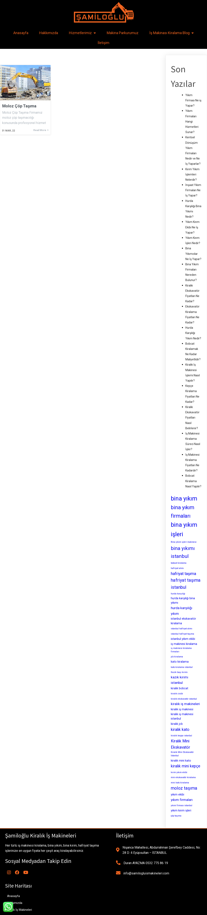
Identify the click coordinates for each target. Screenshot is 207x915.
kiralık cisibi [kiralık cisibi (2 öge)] (177, 693)
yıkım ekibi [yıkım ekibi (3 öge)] (177, 794)
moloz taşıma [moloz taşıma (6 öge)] (184, 788)
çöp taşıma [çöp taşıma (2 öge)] (176, 815)
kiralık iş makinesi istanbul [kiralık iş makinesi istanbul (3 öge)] (182, 716)
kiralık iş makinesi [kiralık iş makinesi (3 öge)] (182, 709)
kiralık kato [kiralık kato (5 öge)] (180, 729)
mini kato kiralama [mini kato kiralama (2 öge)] (180, 782)
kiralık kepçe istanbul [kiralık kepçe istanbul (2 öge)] (181, 735)
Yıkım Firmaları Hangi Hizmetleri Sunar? (192, 121)
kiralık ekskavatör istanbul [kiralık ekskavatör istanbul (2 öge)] (184, 699)
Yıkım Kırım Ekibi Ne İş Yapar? (192, 227)
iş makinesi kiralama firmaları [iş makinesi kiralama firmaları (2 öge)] (181, 650)
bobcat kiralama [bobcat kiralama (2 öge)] (178, 563)
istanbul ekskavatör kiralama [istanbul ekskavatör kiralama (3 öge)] (183, 621)
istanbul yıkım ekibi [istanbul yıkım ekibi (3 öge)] (183, 638)
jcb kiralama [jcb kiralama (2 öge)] (177, 656)
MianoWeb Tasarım (131, 910)
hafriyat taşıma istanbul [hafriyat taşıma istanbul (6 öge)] (186, 584)
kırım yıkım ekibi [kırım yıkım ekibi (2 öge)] (179, 772)
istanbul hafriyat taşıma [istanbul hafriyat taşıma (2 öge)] (182, 634)
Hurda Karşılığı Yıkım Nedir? (193, 333)
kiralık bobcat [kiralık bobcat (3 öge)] (179, 688)
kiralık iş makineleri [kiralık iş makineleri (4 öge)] (185, 704)
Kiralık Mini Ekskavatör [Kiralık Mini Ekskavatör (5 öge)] (180, 744)
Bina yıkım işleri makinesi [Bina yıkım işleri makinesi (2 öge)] (183, 542)
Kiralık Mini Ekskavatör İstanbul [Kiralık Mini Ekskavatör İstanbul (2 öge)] (182, 754)
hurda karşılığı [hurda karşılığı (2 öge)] (178, 593)
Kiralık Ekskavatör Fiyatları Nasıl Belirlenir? (192, 417)
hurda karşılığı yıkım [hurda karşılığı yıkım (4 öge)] (181, 611)
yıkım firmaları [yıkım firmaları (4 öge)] (182, 800)
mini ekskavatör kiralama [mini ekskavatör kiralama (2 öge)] (183, 777)
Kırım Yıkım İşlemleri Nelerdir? (192, 174)
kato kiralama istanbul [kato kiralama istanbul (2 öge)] (182, 667)
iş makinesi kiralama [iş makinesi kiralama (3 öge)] (184, 643)
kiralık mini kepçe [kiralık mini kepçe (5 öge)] (185, 766)
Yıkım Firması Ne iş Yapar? (193, 100)
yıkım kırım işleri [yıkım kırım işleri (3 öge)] (181, 810)
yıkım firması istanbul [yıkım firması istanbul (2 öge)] (181, 805)
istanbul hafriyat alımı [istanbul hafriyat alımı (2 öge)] (181, 628)
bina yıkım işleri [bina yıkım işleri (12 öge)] (184, 529)
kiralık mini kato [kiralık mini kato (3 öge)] (181, 760)
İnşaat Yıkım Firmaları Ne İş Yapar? (193, 190)
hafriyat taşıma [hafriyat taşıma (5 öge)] (183, 573)
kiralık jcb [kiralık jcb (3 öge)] (177, 723)
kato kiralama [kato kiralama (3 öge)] (180, 661)
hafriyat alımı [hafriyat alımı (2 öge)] (177, 568)
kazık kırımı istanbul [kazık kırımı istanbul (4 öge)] (179, 680)
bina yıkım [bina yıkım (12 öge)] (184, 498)
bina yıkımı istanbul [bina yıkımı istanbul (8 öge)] (183, 552)
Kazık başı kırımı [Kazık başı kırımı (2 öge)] (179, 672)
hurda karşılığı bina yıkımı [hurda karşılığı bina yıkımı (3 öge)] (183, 600)
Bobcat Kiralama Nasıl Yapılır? (193, 481)
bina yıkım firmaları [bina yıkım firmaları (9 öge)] (182, 511)
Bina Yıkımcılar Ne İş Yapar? (193, 253)
